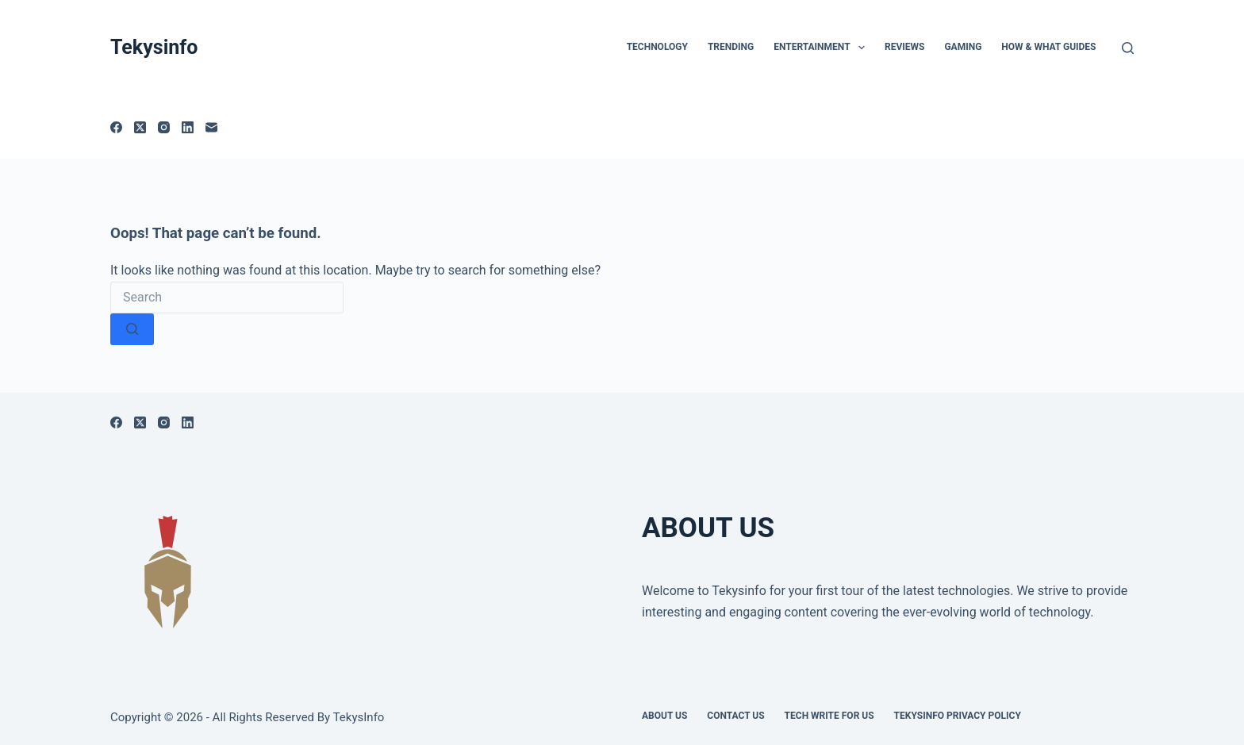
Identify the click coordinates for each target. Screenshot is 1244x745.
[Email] (211, 127)
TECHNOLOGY (657, 46)
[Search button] (132, 329)
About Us (664, 715)
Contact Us (735, 715)
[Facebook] (116, 127)
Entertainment (822, 47)
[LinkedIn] (188, 127)
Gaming (962, 46)
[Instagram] (164, 127)
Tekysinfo (154, 47)
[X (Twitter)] (140, 127)
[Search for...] (227, 297)
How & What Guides (1048, 46)
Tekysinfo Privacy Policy (957, 715)
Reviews (904, 46)
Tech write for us (829, 715)
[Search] (1128, 48)
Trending (731, 46)
